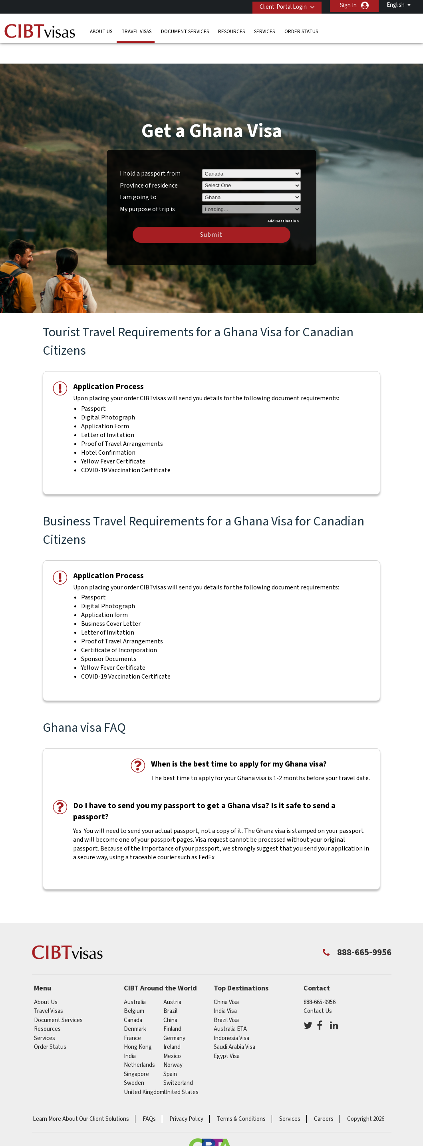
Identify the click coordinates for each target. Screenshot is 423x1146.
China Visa (226, 978)
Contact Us (318, 988)
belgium (134, 988)
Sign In (348, 5)
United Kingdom (144, 1068)
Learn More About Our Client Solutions (81, 1096)
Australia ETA (230, 1006)
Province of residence (149, 162)
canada (133, 996)
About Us (101, 30)
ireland (172, 1024)
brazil (170, 988)
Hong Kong (138, 1024)
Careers (324, 1096)
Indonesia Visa (231, 1014)
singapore (136, 1050)
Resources (231, 30)
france (132, 1014)
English (396, 5)
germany (174, 1014)
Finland (172, 1006)
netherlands (139, 1042)
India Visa (225, 988)
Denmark (135, 1006)
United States (181, 1068)
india (130, 1032)
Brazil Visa (226, 996)
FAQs (149, 1096)
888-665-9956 (320, 978)
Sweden (134, 1060)
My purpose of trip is (147, 184)
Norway (173, 1042)
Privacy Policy (186, 1096)
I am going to (138, 174)
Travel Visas (136, 30)
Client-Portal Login (280, 5)
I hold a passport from (150, 150)
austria (172, 978)
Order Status (301, 30)
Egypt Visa (227, 1032)
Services (264, 30)
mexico (172, 1032)
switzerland (178, 1060)
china (170, 996)
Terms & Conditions (241, 1096)
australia (135, 978)
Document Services (185, 30)
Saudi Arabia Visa (234, 1024)
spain (170, 1050)
